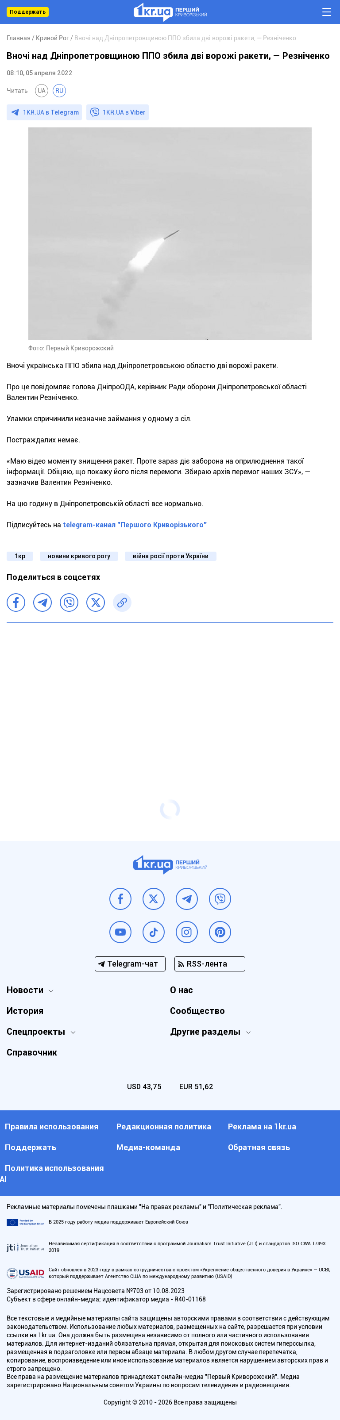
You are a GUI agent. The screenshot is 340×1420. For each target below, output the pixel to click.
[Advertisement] (170, 694)
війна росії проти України (171, 556)
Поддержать (28, 12)
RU (59, 90)
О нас (181, 990)
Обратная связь (259, 1147)
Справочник (32, 1052)
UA (42, 90)
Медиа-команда (148, 1147)
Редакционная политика (163, 1126)
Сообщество (197, 1011)
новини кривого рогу (79, 556)
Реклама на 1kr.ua (262, 1126)
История (25, 1011)
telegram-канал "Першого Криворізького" (135, 525)
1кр (20, 556)
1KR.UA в (51, 112)
